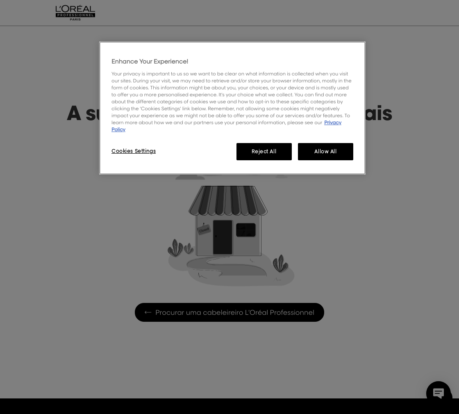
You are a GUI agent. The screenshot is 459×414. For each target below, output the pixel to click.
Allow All (325, 151)
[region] (232, 108)
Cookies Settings (133, 151)
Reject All (264, 151)
